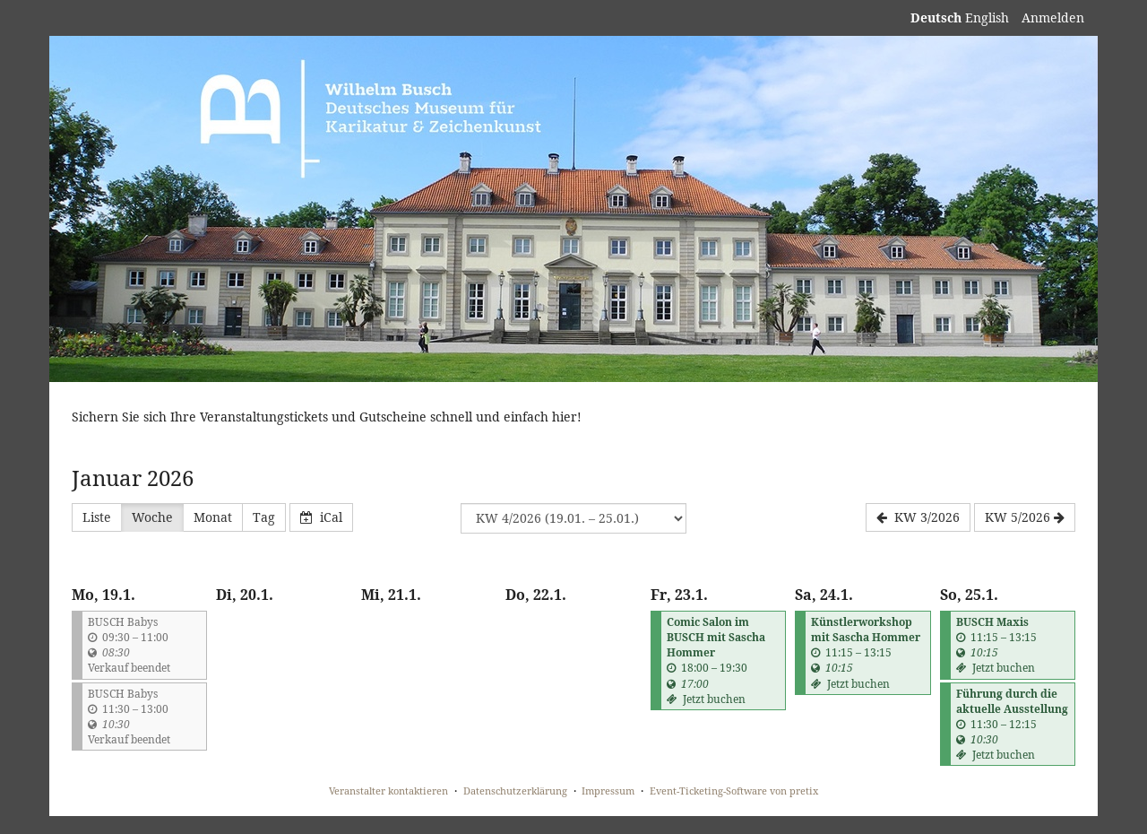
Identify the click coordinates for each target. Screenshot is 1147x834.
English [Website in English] (987, 17)
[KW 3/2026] (918, 517)
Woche (152, 517)
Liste (96, 517)
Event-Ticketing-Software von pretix (734, 790)
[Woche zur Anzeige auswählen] (573, 518)
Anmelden (1053, 17)
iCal (321, 517)
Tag (264, 517)
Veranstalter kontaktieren (388, 790)
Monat (213, 517)
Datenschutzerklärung (515, 790)
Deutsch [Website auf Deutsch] (936, 17)
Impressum (608, 790)
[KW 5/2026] (1024, 517)
